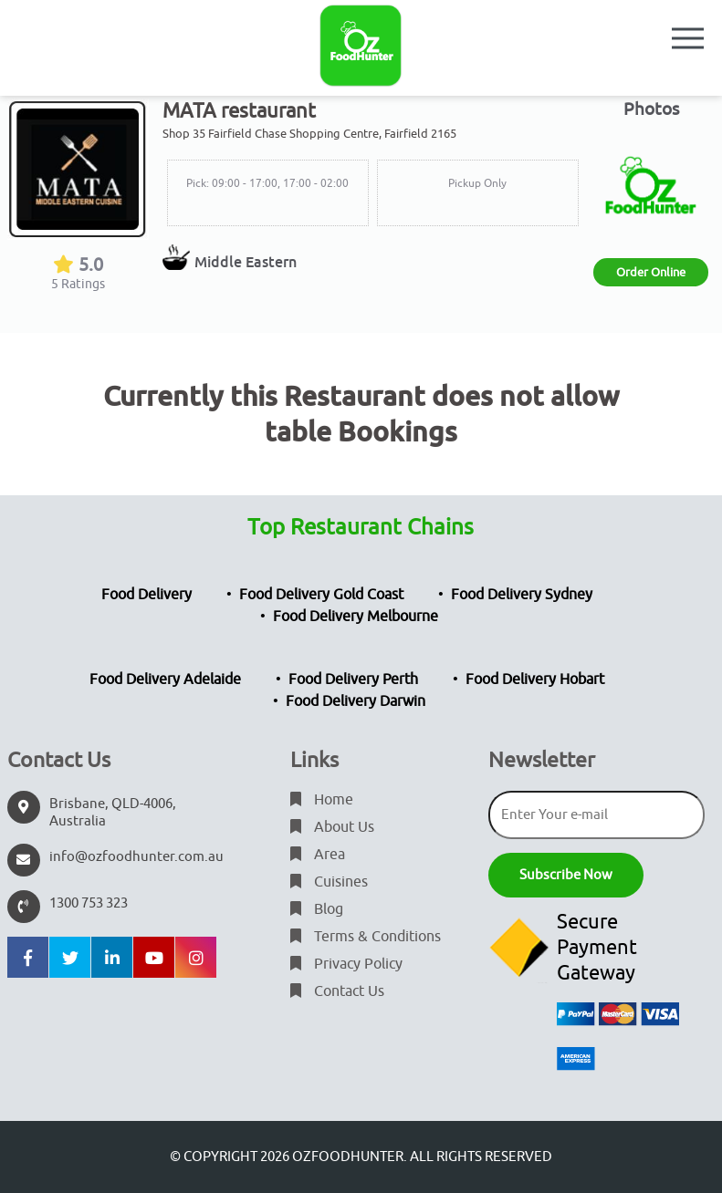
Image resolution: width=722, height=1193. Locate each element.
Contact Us (337, 991)
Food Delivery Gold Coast (321, 595)
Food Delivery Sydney (521, 595)
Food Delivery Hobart (535, 679)
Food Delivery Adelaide (165, 679)
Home (321, 800)
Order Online (650, 272)
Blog (316, 909)
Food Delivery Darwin (355, 701)
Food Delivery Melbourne (355, 616)
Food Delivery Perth (353, 679)
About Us (332, 827)
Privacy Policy (346, 964)
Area (317, 854)
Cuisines (329, 882)
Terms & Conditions (365, 937)
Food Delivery (146, 595)
